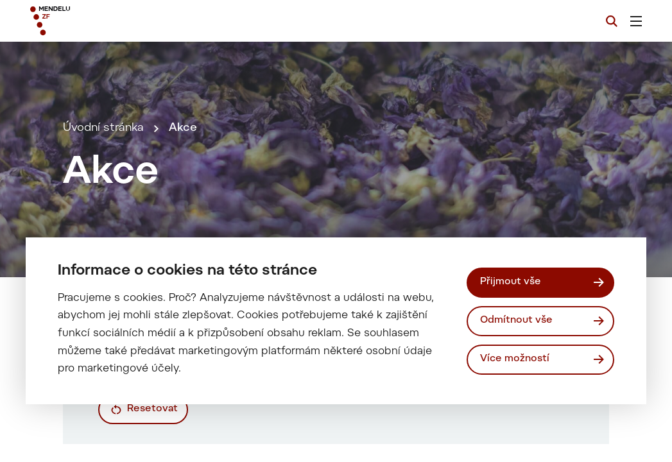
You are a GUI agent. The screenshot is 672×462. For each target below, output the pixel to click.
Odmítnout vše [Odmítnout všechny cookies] (516, 320)
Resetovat (152, 409)
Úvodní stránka (103, 128)
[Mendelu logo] (102, 20)
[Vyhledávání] (611, 21)
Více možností (514, 359)
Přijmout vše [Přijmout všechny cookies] (510, 282)
